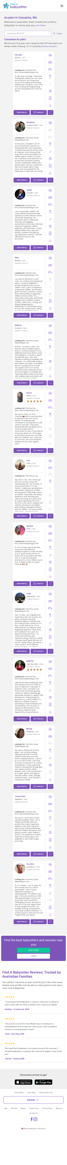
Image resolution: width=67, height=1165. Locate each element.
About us (59, 1108)
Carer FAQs (31, 1093)
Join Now (40, 25)
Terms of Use (34, 1108)
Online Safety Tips (46, 1093)
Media (23, 1108)
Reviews (14, 1108)
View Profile (22, 112)
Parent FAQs (19, 1093)
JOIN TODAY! (33, 950)
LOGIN (33, 956)
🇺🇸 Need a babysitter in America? (33, 1128)
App (5, 1108)
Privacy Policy (47, 1108)
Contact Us (34, 1113)
